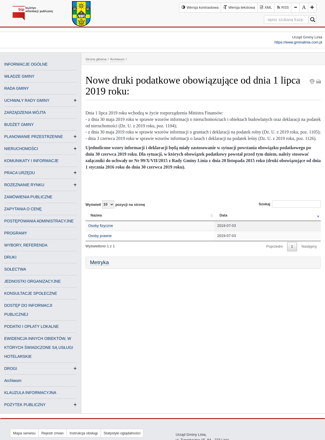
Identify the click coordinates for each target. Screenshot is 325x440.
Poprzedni (274, 246)
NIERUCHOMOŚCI (21, 148)
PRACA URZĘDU (19, 172)
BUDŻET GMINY (19, 124)
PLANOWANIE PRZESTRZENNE (33, 136)
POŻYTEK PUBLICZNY (25, 404)
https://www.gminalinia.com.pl (298, 42)
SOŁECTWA (15, 269)
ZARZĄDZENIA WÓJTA (25, 112)
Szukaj (290, 204)
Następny (309, 246)
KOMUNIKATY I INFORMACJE (31, 160)
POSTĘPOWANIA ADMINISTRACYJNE (39, 221)
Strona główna (95, 59)
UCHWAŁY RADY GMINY (27, 100)
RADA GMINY (16, 88)
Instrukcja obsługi (83, 433)
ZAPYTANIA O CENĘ (23, 209)
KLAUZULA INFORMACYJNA (30, 392)
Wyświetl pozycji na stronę (115, 204)
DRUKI (10, 257)
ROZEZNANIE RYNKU (24, 184)
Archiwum (12, 380)
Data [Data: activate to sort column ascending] (223, 215)
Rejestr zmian (52, 433)
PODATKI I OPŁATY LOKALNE (31, 326)
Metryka (99, 262)
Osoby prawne (100, 236)
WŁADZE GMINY (19, 76)
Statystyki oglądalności (122, 433)
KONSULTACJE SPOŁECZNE (30, 293)
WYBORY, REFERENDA (25, 245)
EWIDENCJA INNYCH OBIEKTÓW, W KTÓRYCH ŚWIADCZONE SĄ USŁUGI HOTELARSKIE (38, 347)
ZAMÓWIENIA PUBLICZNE (28, 197)
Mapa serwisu (24, 433)
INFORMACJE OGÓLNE (26, 64)
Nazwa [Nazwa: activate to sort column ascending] (96, 215)
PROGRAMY (15, 233)
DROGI (10, 368)
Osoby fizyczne (100, 226)
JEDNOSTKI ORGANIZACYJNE (32, 281)
